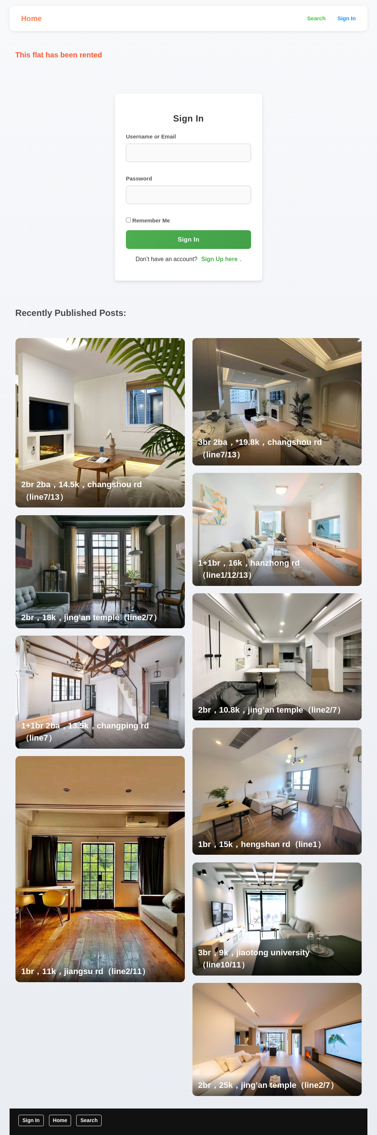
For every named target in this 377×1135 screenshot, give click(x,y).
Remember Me (148, 220)
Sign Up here (219, 259)
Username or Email (151, 136)
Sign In (346, 18)
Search (316, 18)
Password (139, 178)
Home (31, 18)
